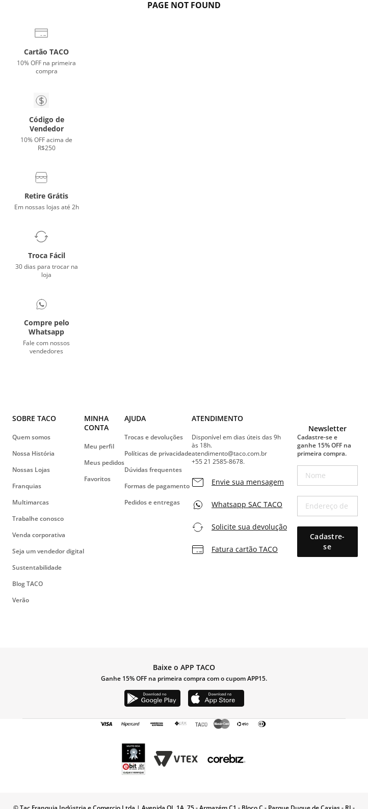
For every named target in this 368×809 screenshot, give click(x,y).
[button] (46, 50)
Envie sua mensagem (248, 482)
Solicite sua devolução (249, 527)
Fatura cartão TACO (245, 549)
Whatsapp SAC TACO (247, 504)
